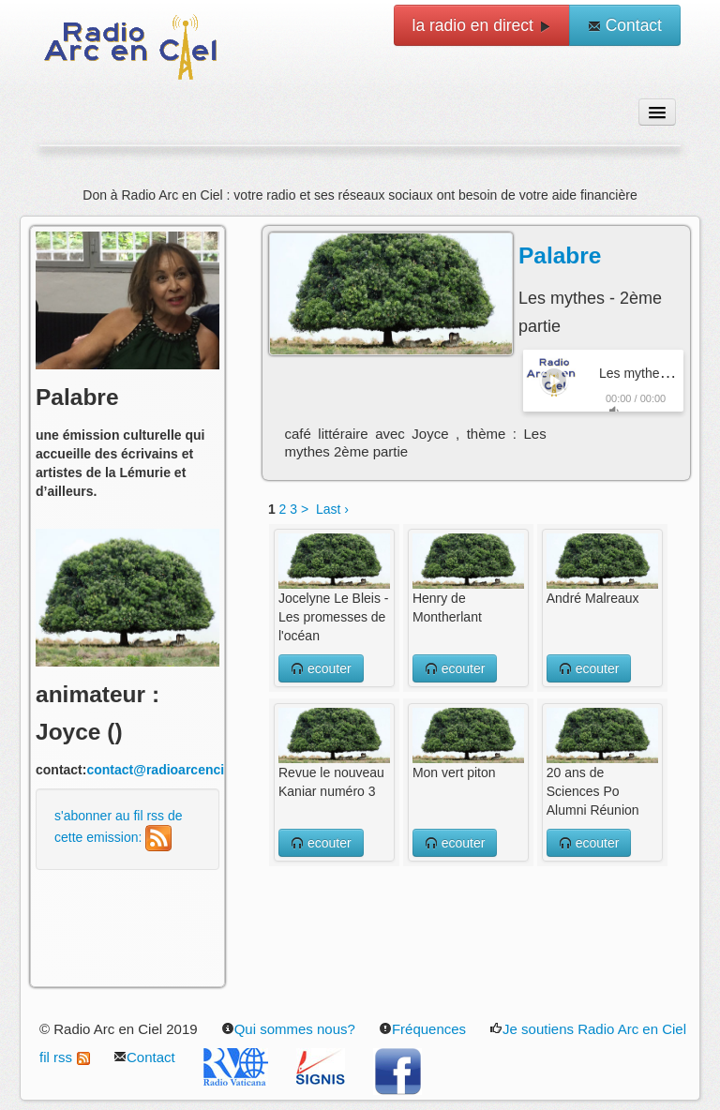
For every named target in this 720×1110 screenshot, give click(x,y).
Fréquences (422, 1029)
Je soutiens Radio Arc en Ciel (587, 1029)
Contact (625, 25)
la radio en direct (481, 25)
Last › (332, 509)
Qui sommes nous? (288, 1029)
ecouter (321, 668)
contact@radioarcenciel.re (168, 769)
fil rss (64, 1057)
